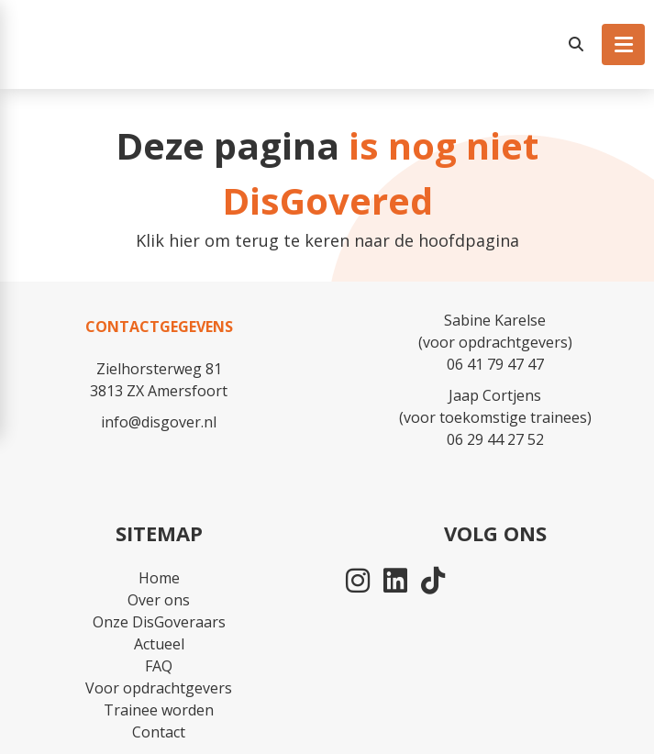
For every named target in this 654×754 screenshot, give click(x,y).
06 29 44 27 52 (495, 439)
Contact (158, 732)
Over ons (158, 600)
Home (159, 578)
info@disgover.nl (158, 422)
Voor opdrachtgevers (158, 688)
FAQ (158, 666)
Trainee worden (159, 710)
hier (184, 240)
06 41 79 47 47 (495, 364)
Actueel (159, 644)
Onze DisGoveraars (159, 622)
